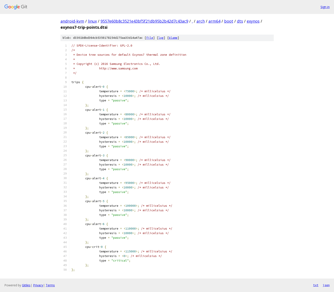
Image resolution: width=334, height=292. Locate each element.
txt (315, 285)
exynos (253, 21)
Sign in (325, 7)
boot (228, 21)
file (149, 38)
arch (200, 21)
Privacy (38, 285)
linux (92, 21)
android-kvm (72, 21)
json (326, 285)
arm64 (214, 21)
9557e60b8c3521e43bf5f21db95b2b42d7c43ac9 (144, 21)
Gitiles (26, 285)
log (161, 38)
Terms (50, 285)
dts (240, 21)
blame (173, 38)
